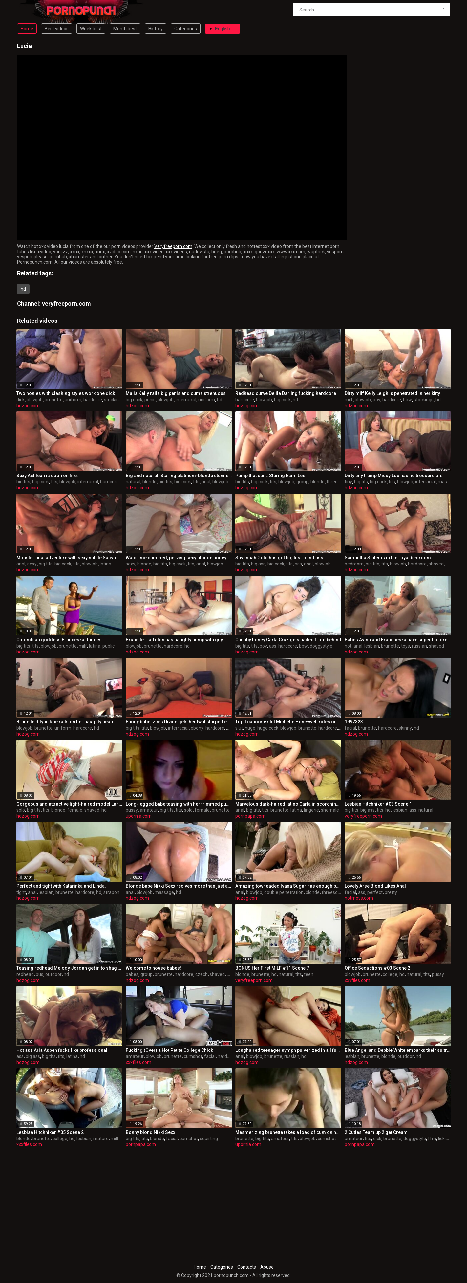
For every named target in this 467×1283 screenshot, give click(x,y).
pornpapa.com (250, 816)
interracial (186, 399)
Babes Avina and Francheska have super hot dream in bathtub (398, 639)
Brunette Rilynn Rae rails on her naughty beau (64, 721)
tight (21, 892)
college (390, 974)
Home (27, 28)
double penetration (284, 892)
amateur (149, 810)
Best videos (57, 28)
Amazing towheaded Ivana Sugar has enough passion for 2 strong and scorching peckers (288, 886)
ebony (197, 728)
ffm (432, 1138)
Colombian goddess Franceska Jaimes (59, 639)
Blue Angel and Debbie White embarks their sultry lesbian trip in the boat (398, 1050)
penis (150, 399)
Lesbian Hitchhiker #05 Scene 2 (50, 1132)
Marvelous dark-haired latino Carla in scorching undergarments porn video (288, 804)
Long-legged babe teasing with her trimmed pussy (179, 804)
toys (405, 646)
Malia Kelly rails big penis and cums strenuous (176, 393)
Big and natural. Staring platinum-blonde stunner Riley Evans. (179, 475)
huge (250, 728)
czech (201, 974)
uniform (73, 399)
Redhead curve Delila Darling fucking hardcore (285, 393)
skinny (405, 728)
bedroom (354, 563)
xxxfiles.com (357, 980)
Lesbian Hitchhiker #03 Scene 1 (378, 804)
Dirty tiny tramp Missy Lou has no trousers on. (393, 475)
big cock (134, 399)
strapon (111, 892)
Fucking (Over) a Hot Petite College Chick (169, 1050)
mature (101, 1138)
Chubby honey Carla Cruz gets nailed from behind (288, 639)
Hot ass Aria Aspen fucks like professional (61, 1050)
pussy (132, 810)
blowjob (35, 399)
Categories (185, 28)
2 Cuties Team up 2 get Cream (376, 1132)
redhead (25, 974)
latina (105, 563)
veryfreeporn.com (66, 303)
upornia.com (139, 816)
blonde (149, 481)
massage (164, 892)
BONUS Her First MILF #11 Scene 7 (272, 968)
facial (350, 728)
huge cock (267, 728)
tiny (348, 481)
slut (239, 728)
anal (206, 481)
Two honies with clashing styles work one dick (65, 393)
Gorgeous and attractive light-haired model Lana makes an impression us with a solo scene (69, 804)
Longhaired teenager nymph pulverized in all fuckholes (288, 1050)
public (108, 646)
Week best (91, 28)
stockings (114, 399)
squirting (209, 1138)
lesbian (371, 646)
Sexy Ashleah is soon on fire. (47, 475)
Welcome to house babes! (153, 968)
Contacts (246, 1267)
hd (23, 289)
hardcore (92, 399)
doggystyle (321, 646)
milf (349, 399)
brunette (54, 399)
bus (39, 974)
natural (133, 481)
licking (444, 1138)
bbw (407, 399)
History (155, 28)
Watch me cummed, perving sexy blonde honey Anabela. (179, 557)
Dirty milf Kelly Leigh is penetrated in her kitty (392, 393)
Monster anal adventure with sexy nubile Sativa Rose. (69, 557)
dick (20, 399)
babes (132, 974)
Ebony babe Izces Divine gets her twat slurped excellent (179, 721)
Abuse (267, 1267)
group (302, 481)
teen (308, 974)
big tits (23, 481)
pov (376, 399)
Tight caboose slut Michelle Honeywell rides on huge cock (288, 721)
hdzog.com (28, 405)
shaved (436, 563)
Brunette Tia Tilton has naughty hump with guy (174, 639)
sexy (32, 563)
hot (348, 646)
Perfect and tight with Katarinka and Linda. (61, 886)
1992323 (354, 721)
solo (20, 810)
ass (298, 563)
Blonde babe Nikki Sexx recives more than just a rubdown (179, 886)
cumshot (193, 1056)
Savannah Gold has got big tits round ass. (280, 557)
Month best (125, 28)
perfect (375, 892)
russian (419, 646)
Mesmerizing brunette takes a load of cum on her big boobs (288, 1132)
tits (54, 481)
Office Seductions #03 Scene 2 (377, 968)
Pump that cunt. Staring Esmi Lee (270, 475)
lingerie (311, 810)
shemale (330, 810)
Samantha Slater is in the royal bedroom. (388, 557)
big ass (258, 563)
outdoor (53, 974)
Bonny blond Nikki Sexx (150, 1132)
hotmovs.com (359, 898)
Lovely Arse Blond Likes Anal (375, 886)
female (74, 810)
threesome (338, 481)
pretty (391, 892)
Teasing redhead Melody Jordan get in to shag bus (69, 968)
